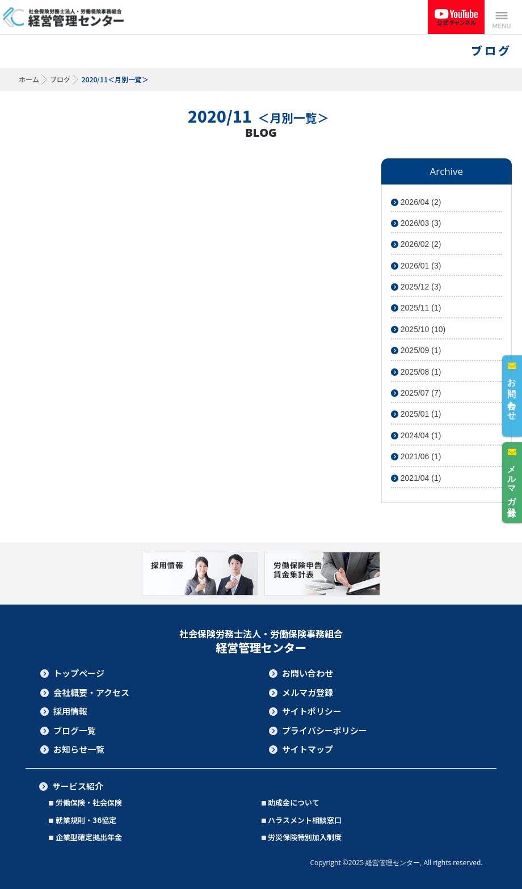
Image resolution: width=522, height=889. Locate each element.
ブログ (60, 79)
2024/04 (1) (416, 435)
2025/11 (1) (416, 307)
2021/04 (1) (416, 478)
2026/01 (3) (416, 265)
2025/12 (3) (416, 286)
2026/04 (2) (416, 202)
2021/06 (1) (416, 456)
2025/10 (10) (418, 329)
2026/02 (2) (416, 244)
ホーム (29, 79)
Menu (502, 17)
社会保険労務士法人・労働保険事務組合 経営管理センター (65, 17)
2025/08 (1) (416, 371)
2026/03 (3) (416, 223)
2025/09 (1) (416, 350)
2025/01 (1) (416, 413)
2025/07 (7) (416, 392)
